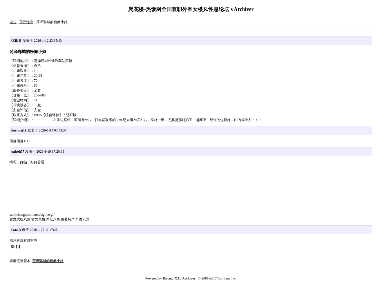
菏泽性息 (26, 22)
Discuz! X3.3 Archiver (179, 278)
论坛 (13, 22)
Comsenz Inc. (227, 278)
